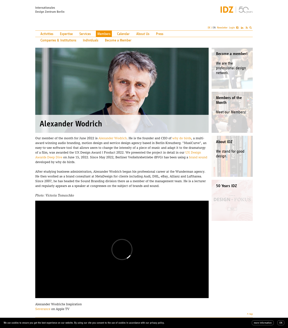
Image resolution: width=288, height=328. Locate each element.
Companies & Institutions (58, 40)
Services (85, 34)
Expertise (66, 34)
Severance (42, 309)
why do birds (181, 138)
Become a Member (118, 40)
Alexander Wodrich (112, 138)
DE (209, 27)
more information (263, 322)
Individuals (90, 40)
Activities (46, 34)
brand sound (198, 157)
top (251, 314)
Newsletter (222, 27)
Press (159, 34)
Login (232, 27)
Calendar (123, 34)
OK (280, 322)
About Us (142, 34)
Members (103, 34)
